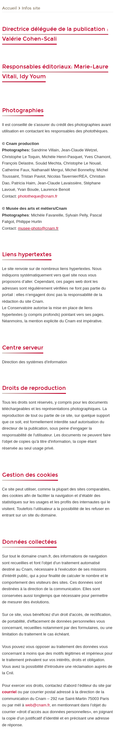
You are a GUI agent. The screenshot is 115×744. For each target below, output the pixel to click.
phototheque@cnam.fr (38, 196)
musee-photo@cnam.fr (38, 228)
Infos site (31, 8)
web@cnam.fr (37, 705)
